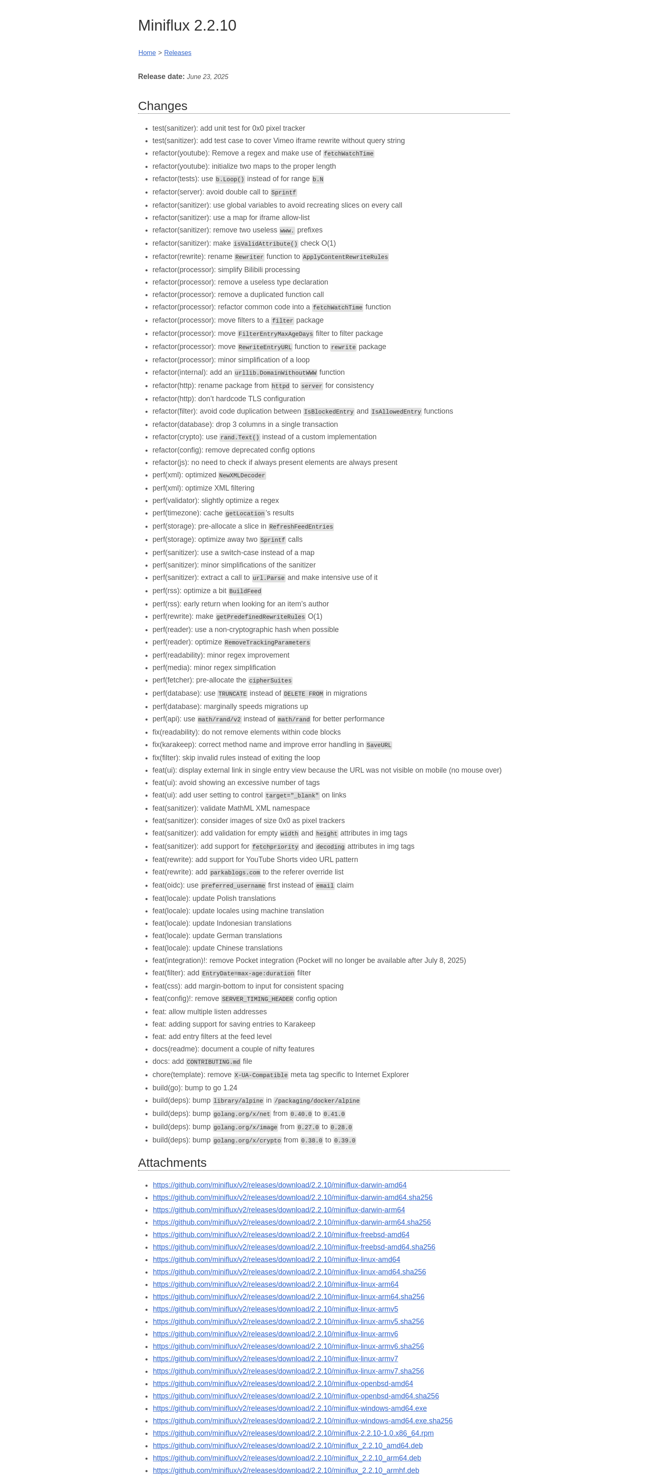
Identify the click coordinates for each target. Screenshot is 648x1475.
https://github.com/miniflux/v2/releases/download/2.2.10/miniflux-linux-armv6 (275, 1318)
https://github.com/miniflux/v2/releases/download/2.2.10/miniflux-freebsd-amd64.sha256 (294, 1231)
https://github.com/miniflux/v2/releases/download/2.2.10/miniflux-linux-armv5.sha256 (288, 1305)
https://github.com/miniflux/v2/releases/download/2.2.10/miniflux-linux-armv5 (275, 1293)
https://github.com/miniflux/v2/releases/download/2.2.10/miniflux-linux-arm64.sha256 (288, 1280)
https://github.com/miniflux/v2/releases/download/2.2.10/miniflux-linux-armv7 (275, 1343)
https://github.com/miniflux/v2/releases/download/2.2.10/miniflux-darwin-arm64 (279, 1194)
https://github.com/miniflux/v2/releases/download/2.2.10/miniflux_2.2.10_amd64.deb (288, 1429)
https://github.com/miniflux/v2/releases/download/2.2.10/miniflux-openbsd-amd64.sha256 (296, 1380)
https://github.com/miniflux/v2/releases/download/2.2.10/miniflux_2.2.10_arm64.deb (287, 1442)
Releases (177, 52)
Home (147, 52)
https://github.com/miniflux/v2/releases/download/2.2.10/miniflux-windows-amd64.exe (290, 1392)
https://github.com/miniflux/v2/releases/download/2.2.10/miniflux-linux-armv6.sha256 (288, 1330)
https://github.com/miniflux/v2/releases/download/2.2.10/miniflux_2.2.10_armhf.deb (286, 1454)
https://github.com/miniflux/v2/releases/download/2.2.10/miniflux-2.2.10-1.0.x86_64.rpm (293, 1417)
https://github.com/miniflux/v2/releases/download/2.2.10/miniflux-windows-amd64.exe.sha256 (303, 1405)
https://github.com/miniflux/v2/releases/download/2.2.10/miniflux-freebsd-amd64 (281, 1218)
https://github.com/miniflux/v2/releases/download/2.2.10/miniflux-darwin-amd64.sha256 (293, 1181)
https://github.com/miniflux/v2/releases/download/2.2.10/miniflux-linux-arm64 (276, 1268)
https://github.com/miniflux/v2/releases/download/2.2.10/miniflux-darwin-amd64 (280, 1169)
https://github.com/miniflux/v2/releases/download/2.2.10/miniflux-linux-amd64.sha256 (289, 1256)
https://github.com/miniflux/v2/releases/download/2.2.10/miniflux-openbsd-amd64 (283, 1367)
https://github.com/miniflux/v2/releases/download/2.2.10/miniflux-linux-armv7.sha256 (288, 1355)
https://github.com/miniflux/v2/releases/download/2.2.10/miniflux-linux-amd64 (276, 1243)
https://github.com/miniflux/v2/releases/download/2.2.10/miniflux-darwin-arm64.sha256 (292, 1206)
